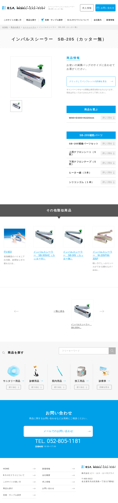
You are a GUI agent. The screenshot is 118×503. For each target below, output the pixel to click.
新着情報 (110, 20)
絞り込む (13, 389)
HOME (5, 27)
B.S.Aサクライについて (78, 20)
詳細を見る (104, 389)
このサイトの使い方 (13, 20)
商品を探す (31, 20)
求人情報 (87, 8)
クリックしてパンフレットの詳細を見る (90, 82)
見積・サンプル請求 (54, 20)
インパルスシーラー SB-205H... (83, 327)
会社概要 (45, 467)
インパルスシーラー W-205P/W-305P (103, 254)
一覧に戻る (59, 311)
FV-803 (9, 251)
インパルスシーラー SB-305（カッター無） (74, 254)
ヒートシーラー (30, 27)
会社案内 (98, 20)
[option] (30, 77)
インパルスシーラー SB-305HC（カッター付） (44, 254)
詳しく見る (107, 118)
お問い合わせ (47, 481)
